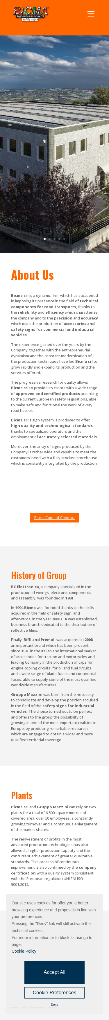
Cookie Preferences (54, 992)
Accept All (54, 972)
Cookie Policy (24, 951)
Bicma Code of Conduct (54, 517)
